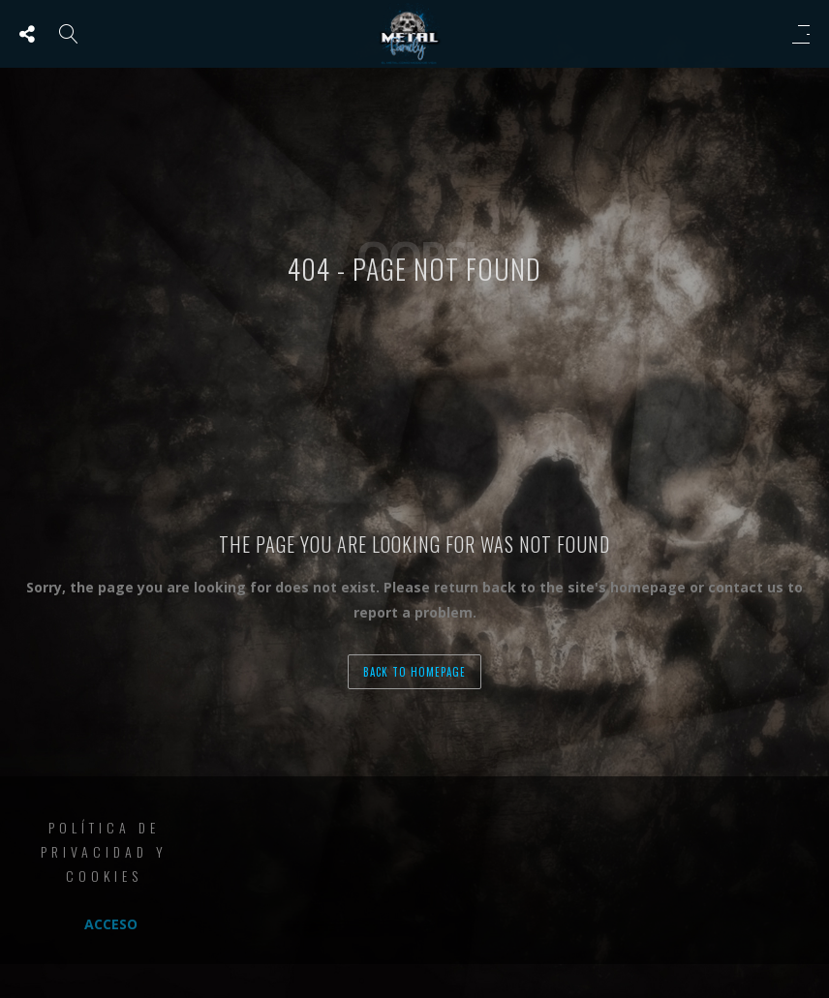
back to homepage (414, 672)
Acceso (111, 924)
